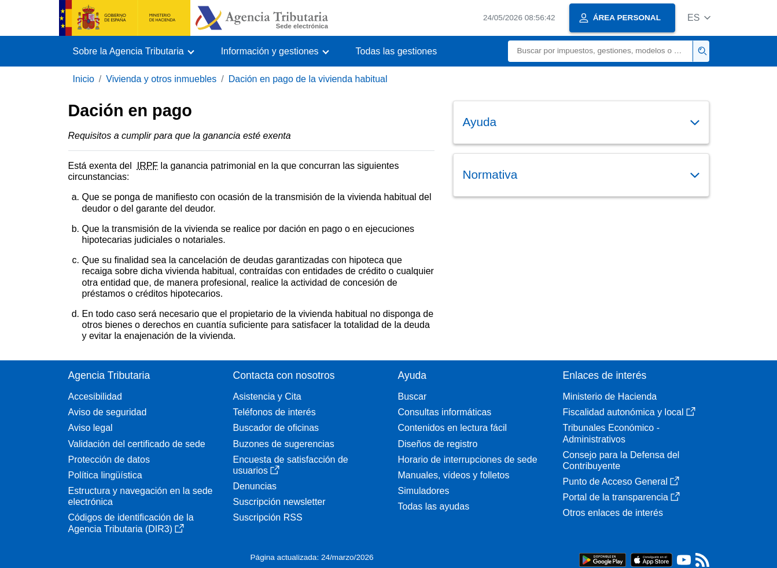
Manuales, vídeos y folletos (454, 475)
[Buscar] (600, 51)
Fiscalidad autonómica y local (629, 412)
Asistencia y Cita (267, 396)
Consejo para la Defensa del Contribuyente (621, 460)
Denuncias (255, 486)
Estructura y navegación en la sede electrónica (140, 496)
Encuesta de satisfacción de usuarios (290, 465)
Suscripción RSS (268, 517)
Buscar (412, 396)
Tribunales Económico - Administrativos (611, 433)
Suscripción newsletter (279, 502)
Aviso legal (90, 428)
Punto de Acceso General (621, 481)
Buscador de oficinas (276, 428)
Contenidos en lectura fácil (452, 428)
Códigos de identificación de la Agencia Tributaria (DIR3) (131, 522)
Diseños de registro (438, 444)
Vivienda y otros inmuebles (161, 79)
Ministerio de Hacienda (610, 396)
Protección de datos (109, 459)
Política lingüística (105, 475)
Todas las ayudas (434, 506)
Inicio (83, 79)
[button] (699, 18)
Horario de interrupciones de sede (467, 459)
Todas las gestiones (396, 51)
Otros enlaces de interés (613, 513)
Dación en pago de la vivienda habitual (308, 79)
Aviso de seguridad (107, 412)
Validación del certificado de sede (136, 444)
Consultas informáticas (445, 412)
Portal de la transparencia (621, 497)
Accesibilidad (95, 396)
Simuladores (424, 491)
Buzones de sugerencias (283, 444)
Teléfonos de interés (274, 412)
